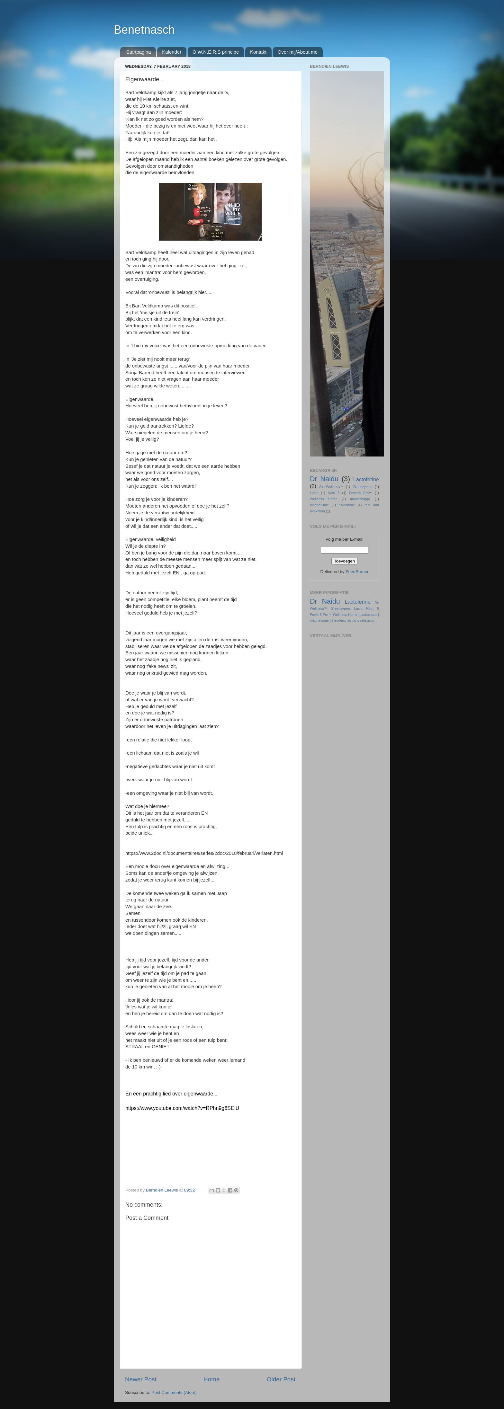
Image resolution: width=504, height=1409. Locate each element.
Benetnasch (144, 29)
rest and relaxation (361, 620)
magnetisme (319, 505)
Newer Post (141, 1379)
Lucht (314, 493)
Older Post (281, 1379)
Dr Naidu (324, 479)
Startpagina (138, 52)
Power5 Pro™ (360, 493)
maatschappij (360, 499)
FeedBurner (357, 571)
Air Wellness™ (331, 487)
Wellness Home (324, 499)
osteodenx (347, 505)
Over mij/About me (298, 52)
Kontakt (258, 52)
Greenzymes (362, 487)
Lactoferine (366, 479)
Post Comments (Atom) (174, 1392)
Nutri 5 (334, 493)
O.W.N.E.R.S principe (216, 52)
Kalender (171, 52)
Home (211, 1379)
